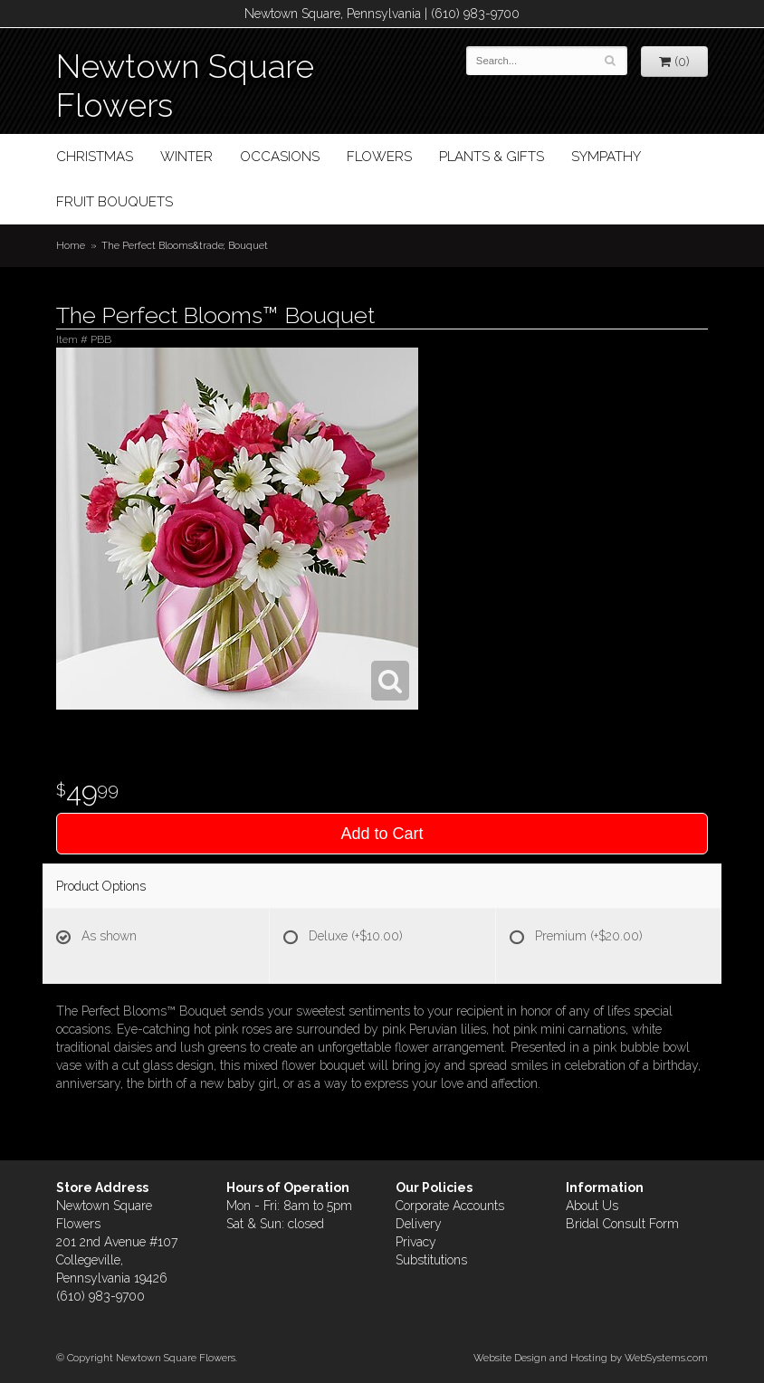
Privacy (416, 1242)
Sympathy (606, 156)
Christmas (94, 156)
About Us (592, 1205)
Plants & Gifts (491, 156)
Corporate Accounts (450, 1205)
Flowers (379, 156)
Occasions (280, 156)
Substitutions (431, 1260)
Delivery (419, 1223)
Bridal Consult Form (622, 1223)
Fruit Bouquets (114, 202)
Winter (186, 156)
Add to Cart (381, 834)
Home (70, 245)
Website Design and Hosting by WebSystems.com (590, 1357)
